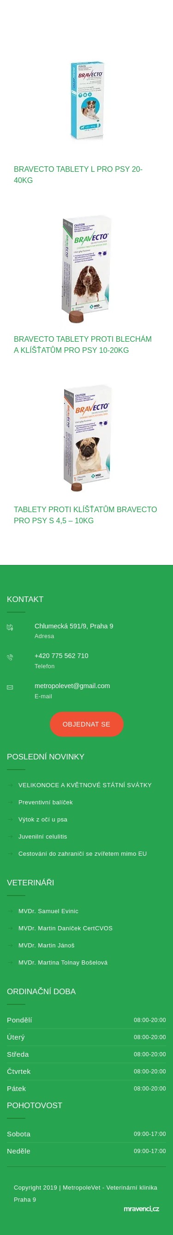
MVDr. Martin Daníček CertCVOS (65, 928)
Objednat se (87, 724)
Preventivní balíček (45, 802)
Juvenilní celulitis (42, 836)
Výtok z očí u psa (42, 819)
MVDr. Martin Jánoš (46, 945)
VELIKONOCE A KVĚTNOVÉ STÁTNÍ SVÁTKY (85, 785)
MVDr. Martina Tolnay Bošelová (62, 962)
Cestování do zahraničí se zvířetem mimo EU (82, 853)
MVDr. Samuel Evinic (48, 911)
